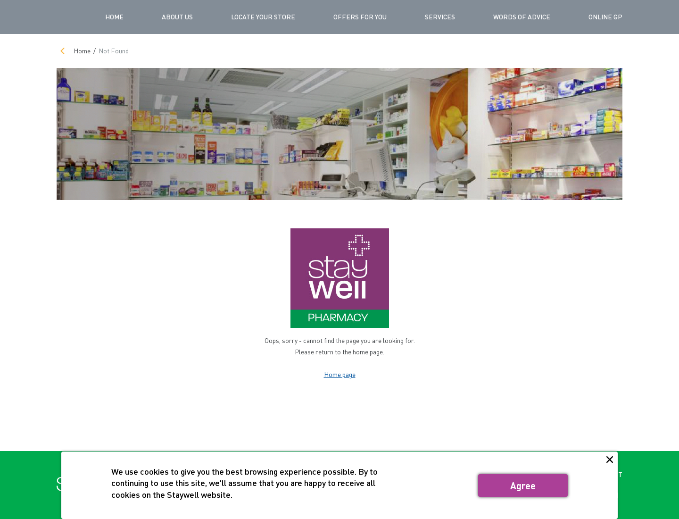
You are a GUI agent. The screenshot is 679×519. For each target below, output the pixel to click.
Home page (340, 374)
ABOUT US (177, 17)
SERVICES (440, 17)
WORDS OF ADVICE (521, 17)
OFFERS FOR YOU (360, 17)
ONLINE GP (605, 17)
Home (114, 17)
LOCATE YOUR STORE (263, 17)
